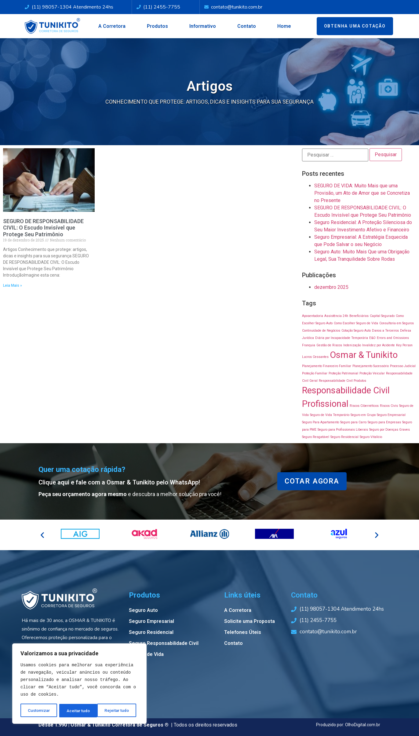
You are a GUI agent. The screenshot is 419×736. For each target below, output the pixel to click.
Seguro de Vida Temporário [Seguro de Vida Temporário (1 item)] (329, 415)
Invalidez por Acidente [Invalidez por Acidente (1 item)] (378, 345)
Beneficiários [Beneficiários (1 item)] (359, 316)
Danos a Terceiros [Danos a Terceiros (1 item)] (385, 331)
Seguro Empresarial (151, 621)
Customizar (39, 710)
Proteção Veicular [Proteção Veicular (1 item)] (372, 373)
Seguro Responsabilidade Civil (164, 643)
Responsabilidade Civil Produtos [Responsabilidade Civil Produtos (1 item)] (342, 381)
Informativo (202, 26)
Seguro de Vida (146, 654)
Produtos (157, 26)
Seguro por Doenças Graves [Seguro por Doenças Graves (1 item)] (389, 430)
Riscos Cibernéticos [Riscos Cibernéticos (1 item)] (364, 406)
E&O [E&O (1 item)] (372, 338)
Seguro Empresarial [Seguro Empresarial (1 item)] (391, 415)
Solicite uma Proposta (249, 621)
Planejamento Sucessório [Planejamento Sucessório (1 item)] (370, 366)
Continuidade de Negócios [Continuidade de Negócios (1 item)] (321, 331)
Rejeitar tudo (79, 710)
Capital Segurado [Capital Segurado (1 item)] (382, 316)
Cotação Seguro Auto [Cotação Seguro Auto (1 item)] (356, 331)
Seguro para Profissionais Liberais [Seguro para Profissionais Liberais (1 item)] (343, 430)
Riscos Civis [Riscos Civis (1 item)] (389, 406)
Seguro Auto (143, 610)
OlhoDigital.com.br (362, 724)
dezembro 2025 (331, 287)
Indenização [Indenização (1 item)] (352, 345)
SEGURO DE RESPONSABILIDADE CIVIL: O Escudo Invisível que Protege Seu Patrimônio (43, 227)
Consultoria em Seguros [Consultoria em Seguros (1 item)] (396, 323)
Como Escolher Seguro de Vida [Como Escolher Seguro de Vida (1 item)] (356, 323)
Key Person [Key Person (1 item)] (404, 345)
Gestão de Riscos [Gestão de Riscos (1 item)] (329, 345)
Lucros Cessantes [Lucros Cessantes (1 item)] (315, 357)
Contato (246, 26)
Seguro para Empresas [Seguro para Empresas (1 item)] (384, 422)
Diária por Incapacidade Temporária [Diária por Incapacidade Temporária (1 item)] (341, 338)
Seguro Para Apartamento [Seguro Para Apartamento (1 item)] (320, 422)
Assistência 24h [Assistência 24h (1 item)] (336, 316)
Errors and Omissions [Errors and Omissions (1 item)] (393, 338)
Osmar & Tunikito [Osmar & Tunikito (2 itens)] (364, 355)
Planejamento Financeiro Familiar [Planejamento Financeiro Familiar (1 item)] (326, 366)
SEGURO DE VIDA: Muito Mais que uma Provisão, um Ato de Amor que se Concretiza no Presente (362, 193)
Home (284, 26)
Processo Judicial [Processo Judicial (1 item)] (403, 366)
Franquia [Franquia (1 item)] (308, 345)
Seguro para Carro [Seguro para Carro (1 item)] (353, 422)
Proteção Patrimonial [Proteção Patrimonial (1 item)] (343, 373)
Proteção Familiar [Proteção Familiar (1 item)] (314, 373)
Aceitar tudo (119, 710)
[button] (42, 535)
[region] (79, 684)
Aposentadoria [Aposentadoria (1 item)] (312, 316)
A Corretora (112, 26)
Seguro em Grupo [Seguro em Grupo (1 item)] (363, 415)
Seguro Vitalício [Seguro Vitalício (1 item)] (371, 437)
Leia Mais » (12, 285)
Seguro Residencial (151, 632)
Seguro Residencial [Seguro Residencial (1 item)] (344, 437)
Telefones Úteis (242, 632)
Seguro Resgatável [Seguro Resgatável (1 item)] (315, 437)
